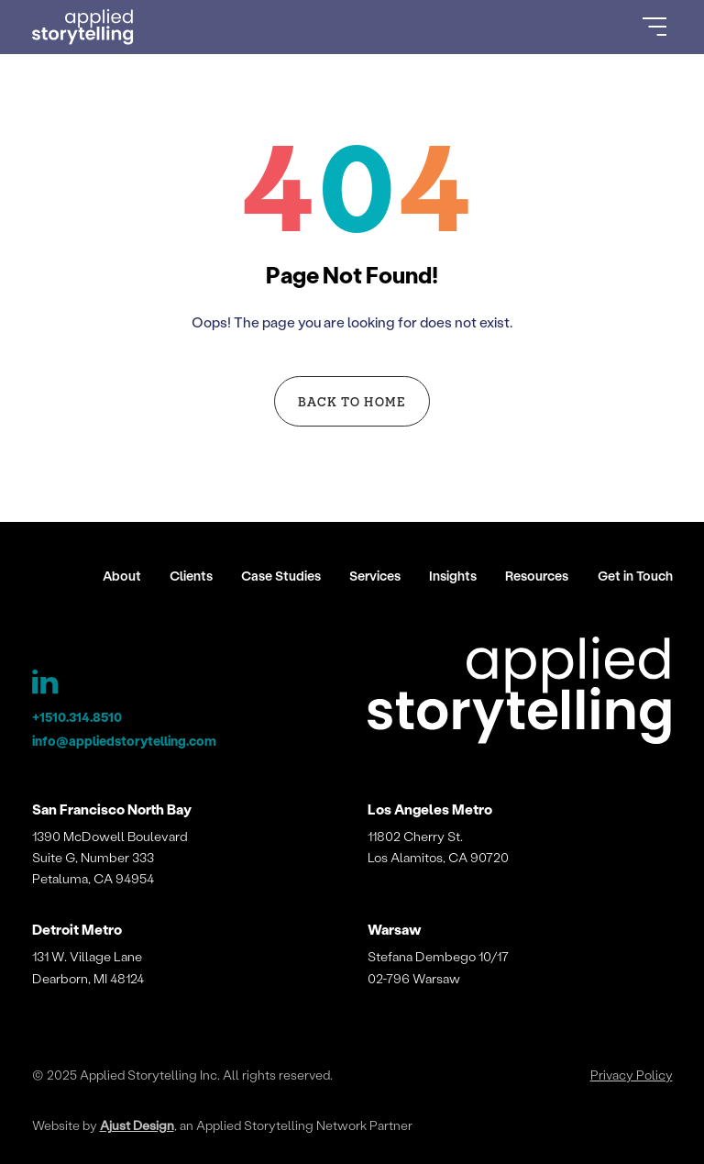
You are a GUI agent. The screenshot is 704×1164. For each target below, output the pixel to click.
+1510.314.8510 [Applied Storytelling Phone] (77, 717)
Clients (191, 575)
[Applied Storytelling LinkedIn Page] (46, 686)
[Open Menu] (654, 26)
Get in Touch (635, 575)
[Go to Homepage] (83, 27)
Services (375, 575)
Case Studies (281, 575)
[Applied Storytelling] (520, 693)
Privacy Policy (631, 1075)
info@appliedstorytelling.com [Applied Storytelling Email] (124, 740)
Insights (453, 575)
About (122, 575)
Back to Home (351, 401)
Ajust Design (137, 1125)
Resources (536, 575)
